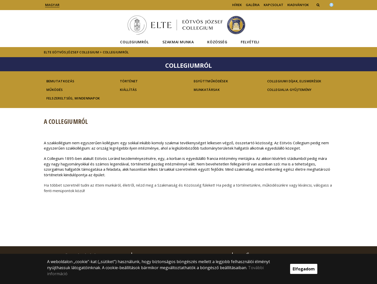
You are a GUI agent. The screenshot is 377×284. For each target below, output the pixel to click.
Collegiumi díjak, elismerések (294, 81)
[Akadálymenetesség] (331, 4)
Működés (54, 89)
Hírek (237, 5)
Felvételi (250, 42)
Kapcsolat (274, 5)
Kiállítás (128, 89)
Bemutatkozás (60, 81)
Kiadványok (298, 5)
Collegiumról (134, 42)
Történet (129, 81)
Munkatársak (207, 89)
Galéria (253, 5)
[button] (319, 5)
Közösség (217, 42)
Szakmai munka (178, 42)
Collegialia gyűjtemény (289, 89)
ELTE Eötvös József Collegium (71, 52)
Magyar (52, 5)
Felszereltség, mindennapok (73, 98)
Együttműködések (211, 81)
